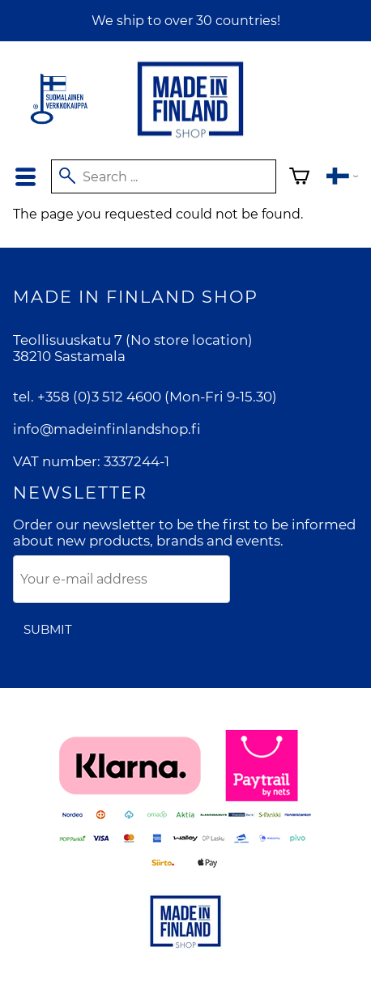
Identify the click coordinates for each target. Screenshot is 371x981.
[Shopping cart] (299, 178)
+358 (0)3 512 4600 (99, 397)
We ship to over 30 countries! (186, 20)
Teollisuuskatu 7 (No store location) (133, 340)
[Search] (163, 176)
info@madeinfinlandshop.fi (107, 429)
